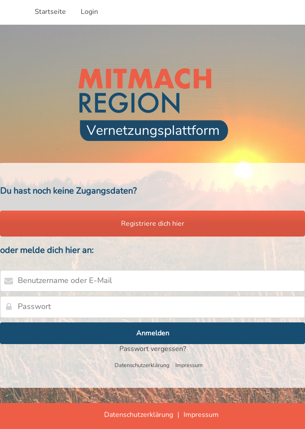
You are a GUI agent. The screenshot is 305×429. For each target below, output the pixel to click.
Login (89, 11)
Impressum (189, 365)
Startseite (50, 11)
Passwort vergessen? (152, 349)
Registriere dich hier (152, 223)
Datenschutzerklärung (142, 365)
